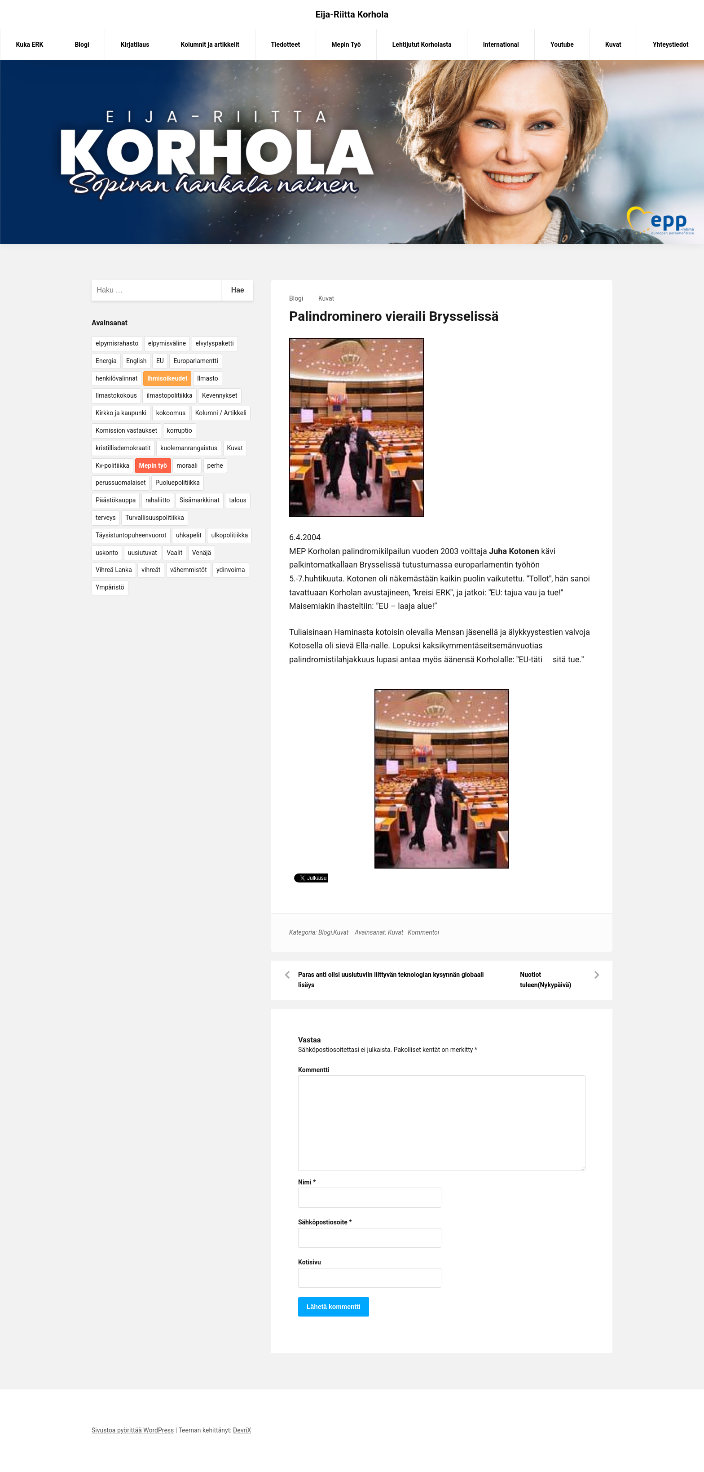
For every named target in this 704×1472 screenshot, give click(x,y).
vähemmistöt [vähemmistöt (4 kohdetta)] (188, 569)
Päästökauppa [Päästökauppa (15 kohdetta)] (116, 500)
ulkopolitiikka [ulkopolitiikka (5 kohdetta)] (229, 535)
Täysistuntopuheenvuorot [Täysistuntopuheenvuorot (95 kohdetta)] (131, 535)
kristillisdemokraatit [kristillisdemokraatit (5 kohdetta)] (123, 448)
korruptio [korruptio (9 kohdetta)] (179, 430)
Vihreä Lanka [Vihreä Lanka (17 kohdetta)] (114, 569)
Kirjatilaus (135, 44)
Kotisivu (309, 1262)
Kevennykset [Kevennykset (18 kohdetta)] (219, 395)
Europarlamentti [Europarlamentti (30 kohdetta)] (195, 360)
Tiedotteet (285, 44)
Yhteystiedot (670, 44)
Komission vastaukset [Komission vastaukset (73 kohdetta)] (126, 430)
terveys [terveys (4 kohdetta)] (106, 517)
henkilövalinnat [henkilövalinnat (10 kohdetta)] (116, 378)
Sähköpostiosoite (325, 1222)
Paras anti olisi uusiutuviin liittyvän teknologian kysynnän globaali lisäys (391, 980)
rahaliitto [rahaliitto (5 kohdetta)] (157, 500)
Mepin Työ (346, 44)
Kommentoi (423, 932)
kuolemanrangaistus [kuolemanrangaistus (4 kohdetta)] (188, 448)
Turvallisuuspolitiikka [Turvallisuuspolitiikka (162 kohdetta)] (154, 517)
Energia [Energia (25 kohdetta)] (106, 360)
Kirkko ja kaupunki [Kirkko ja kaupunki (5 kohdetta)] (121, 413)
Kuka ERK (30, 44)
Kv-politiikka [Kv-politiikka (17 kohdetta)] (112, 465)
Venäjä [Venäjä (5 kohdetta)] (201, 552)
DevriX (242, 1430)
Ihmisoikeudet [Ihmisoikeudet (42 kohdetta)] (167, 378)
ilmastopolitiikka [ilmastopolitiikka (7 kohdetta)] (169, 395)
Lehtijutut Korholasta (422, 44)
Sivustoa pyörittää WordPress (133, 1430)
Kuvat (613, 44)
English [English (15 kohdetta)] (136, 360)
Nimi (307, 1182)
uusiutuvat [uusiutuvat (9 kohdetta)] (142, 552)
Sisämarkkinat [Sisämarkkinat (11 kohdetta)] (200, 500)
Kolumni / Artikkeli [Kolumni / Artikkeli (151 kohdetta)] (220, 413)
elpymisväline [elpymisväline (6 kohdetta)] (167, 343)
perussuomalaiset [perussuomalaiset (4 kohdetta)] (120, 482)
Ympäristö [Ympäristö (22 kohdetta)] (110, 587)
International (501, 44)
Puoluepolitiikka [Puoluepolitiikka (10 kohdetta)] (177, 482)
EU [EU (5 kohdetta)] (160, 360)
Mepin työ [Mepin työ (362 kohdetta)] (153, 465)
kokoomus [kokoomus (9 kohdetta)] (170, 413)
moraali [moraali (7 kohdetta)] (187, 465)
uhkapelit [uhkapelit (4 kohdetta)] (189, 535)
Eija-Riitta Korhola (352, 14)
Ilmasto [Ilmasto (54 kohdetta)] (207, 378)
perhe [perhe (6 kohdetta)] (215, 465)
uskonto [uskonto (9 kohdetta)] (107, 552)
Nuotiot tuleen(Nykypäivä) (545, 980)
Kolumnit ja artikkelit (209, 44)
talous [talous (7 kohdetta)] (237, 500)
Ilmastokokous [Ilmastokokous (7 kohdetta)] (116, 395)
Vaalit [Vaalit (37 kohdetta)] (174, 552)
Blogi (82, 44)
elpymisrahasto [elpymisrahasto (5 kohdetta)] (117, 343)
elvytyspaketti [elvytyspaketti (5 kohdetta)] (215, 343)
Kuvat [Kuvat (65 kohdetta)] (235, 448)
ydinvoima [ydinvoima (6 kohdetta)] (230, 569)
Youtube (562, 44)
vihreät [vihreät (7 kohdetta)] (150, 569)
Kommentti (313, 1069)
